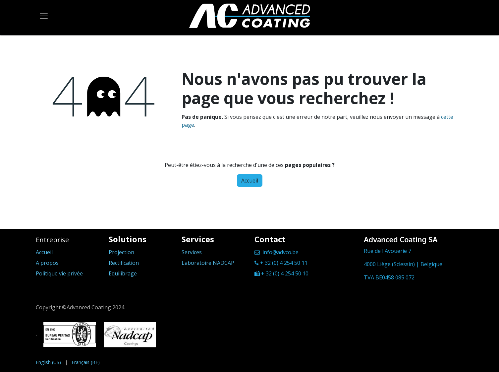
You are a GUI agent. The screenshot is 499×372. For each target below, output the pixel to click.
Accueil (249, 180)
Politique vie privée (59, 273)
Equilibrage (123, 273)
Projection (121, 252)
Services (192, 252)
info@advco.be (280, 252)
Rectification (124, 262)
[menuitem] (48, 362)
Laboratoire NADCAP (208, 262)
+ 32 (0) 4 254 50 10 (284, 273)
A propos (47, 262)
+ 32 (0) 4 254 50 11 (283, 262)
